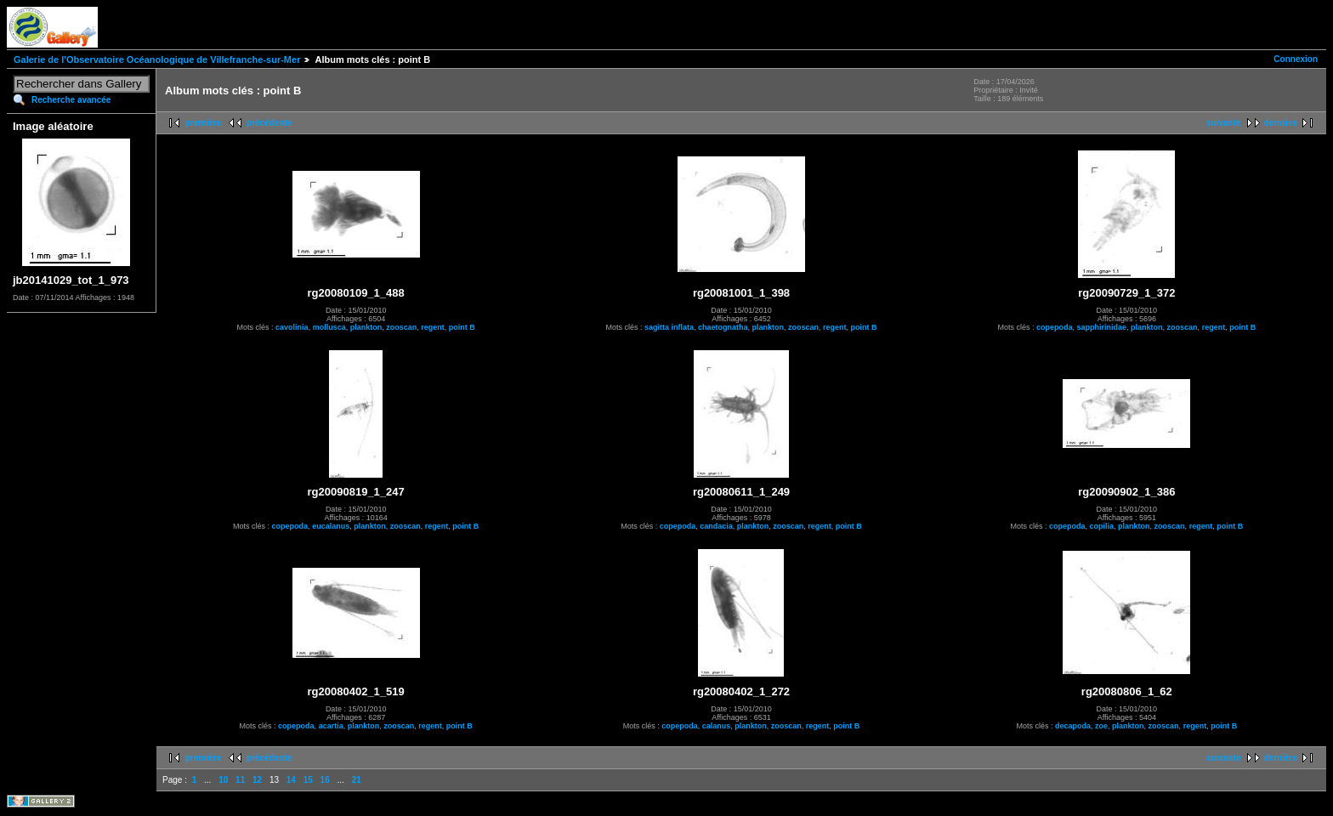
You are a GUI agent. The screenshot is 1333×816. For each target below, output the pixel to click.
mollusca (329, 327)
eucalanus (330, 526)
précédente (269, 123)
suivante (1223, 123)
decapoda (1073, 726)
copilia (1102, 526)
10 (223, 780)
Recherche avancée (71, 100)
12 (257, 780)
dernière (1280, 123)
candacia (716, 526)
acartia (331, 726)
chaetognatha (723, 327)
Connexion (1295, 59)
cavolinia (292, 327)
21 (356, 780)
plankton (366, 327)
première (203, 123)
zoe (1101, 726)
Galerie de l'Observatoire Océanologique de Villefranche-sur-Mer (157, 59)
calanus (716, 726)
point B (462, 327)
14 (291, 780)
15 (308, 780)
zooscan (401, 327)
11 (240, 780)
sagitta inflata (669, 327)
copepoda (1054, 327)
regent (433, 327)
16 (325, 780)
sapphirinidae (1102, 327)
